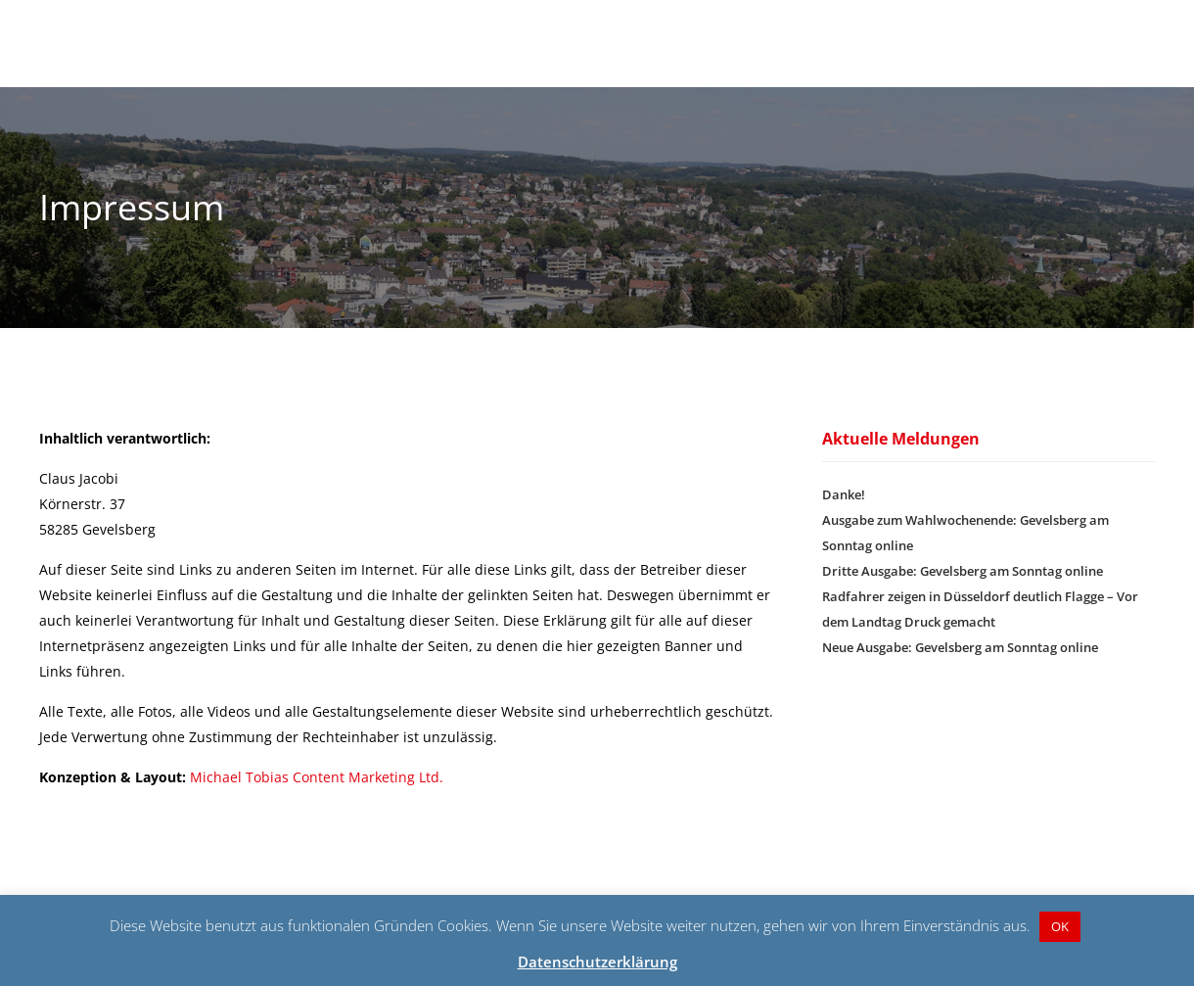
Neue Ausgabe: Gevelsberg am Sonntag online (960, 666)
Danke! (843, 513)
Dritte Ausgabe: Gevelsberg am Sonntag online (962, 589)
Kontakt (1127, 33)
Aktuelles (698, 33)
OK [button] (1060, 926)
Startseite (604, 33)
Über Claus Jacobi (818, 33)
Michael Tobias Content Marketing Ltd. (316, 795)
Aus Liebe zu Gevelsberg (989, 33)
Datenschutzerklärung (597, 961)
